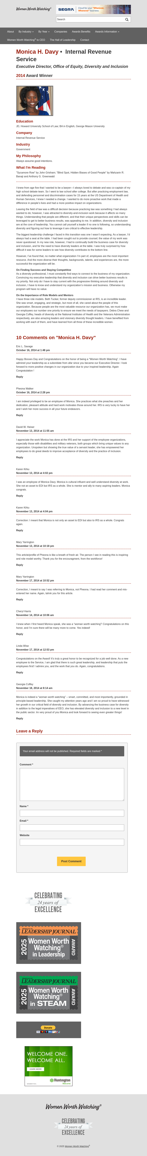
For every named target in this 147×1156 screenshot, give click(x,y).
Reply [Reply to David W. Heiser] (19, 457)
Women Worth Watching (77, 1146)
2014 (20, 75)
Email (24, 820)
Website (24, 835)
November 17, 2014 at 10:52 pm (35, 580)
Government (23, 149)
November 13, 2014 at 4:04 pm (34, 511)
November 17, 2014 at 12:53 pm (35, 649)
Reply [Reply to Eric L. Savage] (19, 376)
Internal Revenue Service (30, 138)
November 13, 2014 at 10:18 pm (35, 546)
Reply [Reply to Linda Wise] (19, 672)
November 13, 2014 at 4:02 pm (34, 473)
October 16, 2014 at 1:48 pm (33, 350)
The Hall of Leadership (62, 40)
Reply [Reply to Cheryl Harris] (19, 634)
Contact (84, 40)
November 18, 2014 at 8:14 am (34, 688)
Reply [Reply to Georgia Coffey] (19, 718)
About (10, 31)
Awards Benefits (81, 31)
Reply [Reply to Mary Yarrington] (19, 565)
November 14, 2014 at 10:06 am (35, 615)
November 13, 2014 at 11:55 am (35, 430)
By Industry (26, 31)
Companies (60, 31)
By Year (44, 31)
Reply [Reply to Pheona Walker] (19, 415)
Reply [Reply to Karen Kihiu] (19, 495)
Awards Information (107, 31)
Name (24, 806)
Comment (26, 764)
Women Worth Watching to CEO (26, 39)
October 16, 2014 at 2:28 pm (33, 392)
